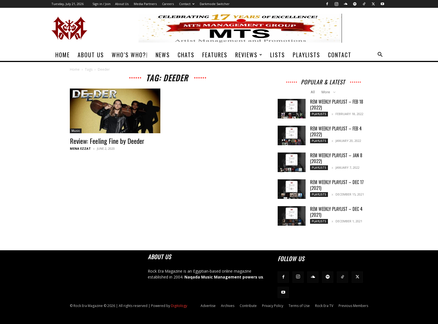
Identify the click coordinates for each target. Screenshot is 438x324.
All (313, 92)
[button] (380, 55)
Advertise (208, 305)
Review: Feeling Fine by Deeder (107, 141)
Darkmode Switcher (215, 4)
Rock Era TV (324, 305)
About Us (121, 4)
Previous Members (353, 305)
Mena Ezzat (80, 148)
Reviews (249, 55)
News (163, 55)
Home (62, 55)
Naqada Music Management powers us (223, 277)
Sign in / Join (101, 4)
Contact (186, 4)
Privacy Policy (272, 305)
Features (214, 55)
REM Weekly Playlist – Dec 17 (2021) (337, 185)
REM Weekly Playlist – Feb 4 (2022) (336, 131)
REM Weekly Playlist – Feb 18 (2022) (336, 104)
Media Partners (145, 4)
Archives (227, 305)
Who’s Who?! (130, 55)
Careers (168, 4)
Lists (277, 55)
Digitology (179, 305)
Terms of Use (299, 305)
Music (76, 131)
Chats (186, 55)
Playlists (306, 55)
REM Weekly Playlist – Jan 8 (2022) (336, 158)
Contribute (248, 305)
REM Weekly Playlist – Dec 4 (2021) (336, 212)
